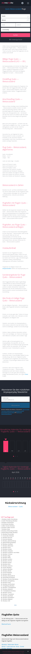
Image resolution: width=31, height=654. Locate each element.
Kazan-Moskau (7, 567)
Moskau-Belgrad (7, 599)
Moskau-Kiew (6, 529)
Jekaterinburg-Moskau (9, 542)
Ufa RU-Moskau (7, 572)
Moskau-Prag (6, 582)
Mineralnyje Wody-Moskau (10, 532)
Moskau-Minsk (7, 571)
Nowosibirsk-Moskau (9, 577)
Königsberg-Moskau (8, 586)
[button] (14, 456)
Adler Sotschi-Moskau (8, 526)
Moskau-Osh (6, 601)
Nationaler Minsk (13, 644)
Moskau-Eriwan (7, 549)
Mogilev (9, 648)
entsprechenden (6, 268)
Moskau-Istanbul (8, 544)
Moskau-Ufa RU (7, 561)
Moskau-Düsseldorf (8, 597)
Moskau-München (8, 546)
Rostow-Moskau (7, 539)
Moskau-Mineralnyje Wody (10, 531)
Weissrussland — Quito (15, 506)
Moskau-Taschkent (8, 594)
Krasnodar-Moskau (8, 536)
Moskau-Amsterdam (9, 584)
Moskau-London (7, 559)
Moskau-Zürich (7, 592)
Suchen (15, 35)
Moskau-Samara (7, 566)
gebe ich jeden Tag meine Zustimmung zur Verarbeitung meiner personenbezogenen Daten (15, 411)
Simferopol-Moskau (8, 524)
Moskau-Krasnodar (8, 534)
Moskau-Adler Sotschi (8, 527)
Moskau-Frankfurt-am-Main (11, 552)
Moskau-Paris (7, 547)
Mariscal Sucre (6, 624)
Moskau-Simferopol (8, 522)
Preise (26, 374)
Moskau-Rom (6, 564)
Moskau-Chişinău (8, 551)
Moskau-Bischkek (8, 596)
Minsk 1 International (8, 646)
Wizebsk (4, 644)
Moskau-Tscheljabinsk (9, 587)
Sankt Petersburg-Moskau (9, 521)
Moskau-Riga (6, 556)
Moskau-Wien (7, 557)
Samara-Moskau (7, 569)
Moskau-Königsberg (8, 581)
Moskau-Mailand (8, 589)
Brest (17, 646)
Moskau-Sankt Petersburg (9, 519)
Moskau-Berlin (7, 574)
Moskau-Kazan (7, 562)
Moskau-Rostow (7, 537)
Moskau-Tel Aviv (7, 554)
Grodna (4, 648)
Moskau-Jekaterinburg (9, 541)
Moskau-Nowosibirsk (9, 576)
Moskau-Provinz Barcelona (10, 579)
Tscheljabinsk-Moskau (9, 591)
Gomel (22, 646)
